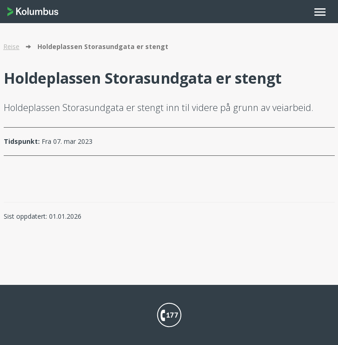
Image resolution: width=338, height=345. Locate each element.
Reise (11, 46)
